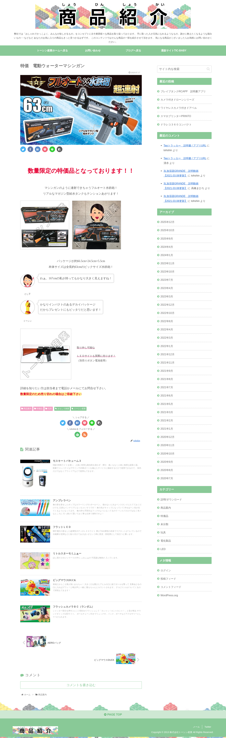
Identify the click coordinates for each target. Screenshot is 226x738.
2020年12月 (167, 437)
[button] (208, 69)
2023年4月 (167, 288)
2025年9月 (167, 238)
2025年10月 (167, 230)
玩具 (48, 409)
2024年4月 (167, 246)
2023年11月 (167, 263)
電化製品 (166, 540)
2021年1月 (167, 428)
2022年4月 (167, 329)
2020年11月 (167, 445)
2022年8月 (167, 321)
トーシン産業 (79, 409)
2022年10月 (167, 312)
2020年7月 (167, 478)
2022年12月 (167, 304)
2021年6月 (167, 395)
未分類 (164, 524)
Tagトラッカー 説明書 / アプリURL (185, 145)
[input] (184, 69)
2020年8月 (167, 470)
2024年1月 (167, 255)
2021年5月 (167, 403)
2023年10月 (167, 271)
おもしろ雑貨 (62, 409)
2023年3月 (167, 296)
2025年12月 (167, 221)
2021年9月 (167, 370)
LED (163, 549)
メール (196, 728)
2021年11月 (167, 362)
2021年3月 (167, 412)
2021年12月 (167, 354)
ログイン (166, 570)
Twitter (207, 728)
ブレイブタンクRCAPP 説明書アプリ (183, 91)
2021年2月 (167, 420)
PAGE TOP (113, 715)
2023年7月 (167, 279)
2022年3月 (167, 337)
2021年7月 (167, 387)
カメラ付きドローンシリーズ (177, 99)
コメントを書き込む (81, 686)
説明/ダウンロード (171, 499)
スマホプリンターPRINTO (176, 116)
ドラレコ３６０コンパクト (176, 124)
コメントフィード (171, 587)
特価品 (38, 409)
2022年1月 (167, 346)
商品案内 (26, 409)
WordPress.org (169, 595)
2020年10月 (167, 453)
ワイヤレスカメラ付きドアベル (179, 108)
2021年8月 (167, 379)
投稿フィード (168, 578)
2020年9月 (167, 461)
